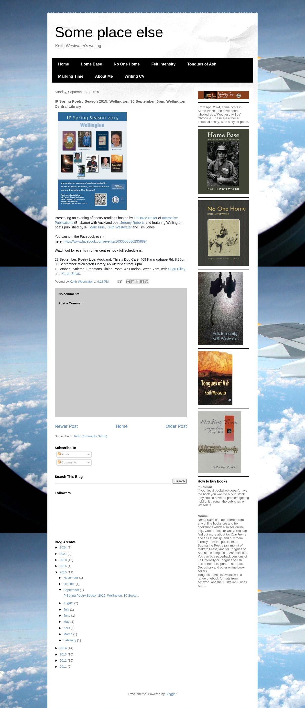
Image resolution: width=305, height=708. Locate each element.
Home (63, 64)
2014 (64, 648)
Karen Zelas (70, 274)
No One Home (127, 64)
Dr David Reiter (145, 218)
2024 (64, 547)
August (69, 603)
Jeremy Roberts (132, 223)
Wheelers (204, 505)
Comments (67, 462)
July (67, 609)
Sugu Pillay (176, 269)
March (68, 634)
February (70, 640)
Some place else (109, 32)
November (71, 577)
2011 (64, 666)
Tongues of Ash (201, 64)
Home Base (91, 64)
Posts (63, 454)
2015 (64, 572)
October (70, 584)
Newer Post (66, 426)
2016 (64, 566)
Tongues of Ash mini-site (230, 553)
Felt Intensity (163, 64)
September (72, 590)
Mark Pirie (97, 227)
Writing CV (134, 76)
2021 (64, 554)
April (67, 628)
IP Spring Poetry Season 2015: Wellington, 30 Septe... (101, 595)
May (67, 621)
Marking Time (70, 76)
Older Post (176, 426)
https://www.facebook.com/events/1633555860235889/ (105, 241)
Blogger (171, 694)
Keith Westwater (119, 227)
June (67, 615)
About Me (104, 76)
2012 (64, 660)
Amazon (203, 582)
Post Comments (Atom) (90, 436)
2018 (64, 560)
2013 (64, 654)
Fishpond (220, 564)
